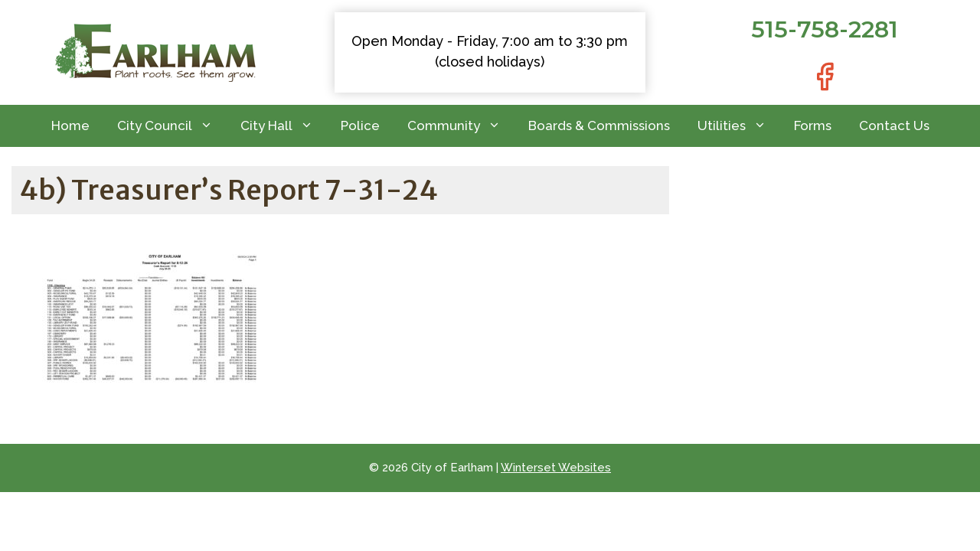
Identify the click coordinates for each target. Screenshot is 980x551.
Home (70, 125)
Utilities (738, 126)
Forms (812, 125)
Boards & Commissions (599, 125)
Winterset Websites (556, 467)
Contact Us (894, 125)
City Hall (283, 126)
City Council (172, 126)
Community (460, 126)
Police (360, 125)
